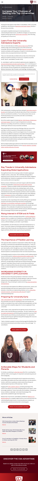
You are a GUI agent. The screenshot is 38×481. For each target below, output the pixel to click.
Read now (4, 424)
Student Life (4, 18)
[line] (20, 449)
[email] (23, 449)
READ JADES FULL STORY (19, 329)
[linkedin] (17, 449)
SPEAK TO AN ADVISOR (19, 469)
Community (9, 18)
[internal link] (23, 26)
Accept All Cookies (24, 79)
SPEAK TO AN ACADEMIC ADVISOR (19, 406)
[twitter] (14, 449)
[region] (19, 76)
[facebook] (11, 449)
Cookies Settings (13, 79)
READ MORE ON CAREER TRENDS (19, 234)
